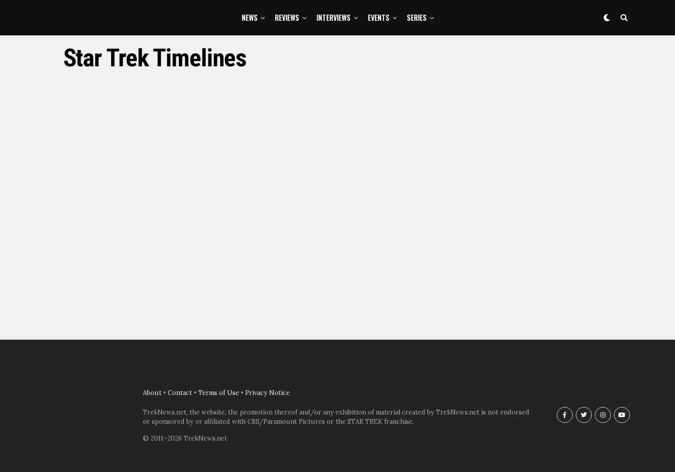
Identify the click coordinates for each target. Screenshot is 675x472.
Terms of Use (218, 393)
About (152, 393)
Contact (180, 393)
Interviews (333, 17)
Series (417, 17)
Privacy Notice (267, 393)
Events (379, 17)
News (250, 17)
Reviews (287, 17)
